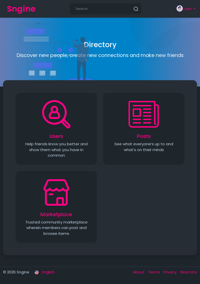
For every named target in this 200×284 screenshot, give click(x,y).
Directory (188, 272)
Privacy (170, 272)
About (139, 272)
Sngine (21, 8)
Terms (154, 272)
